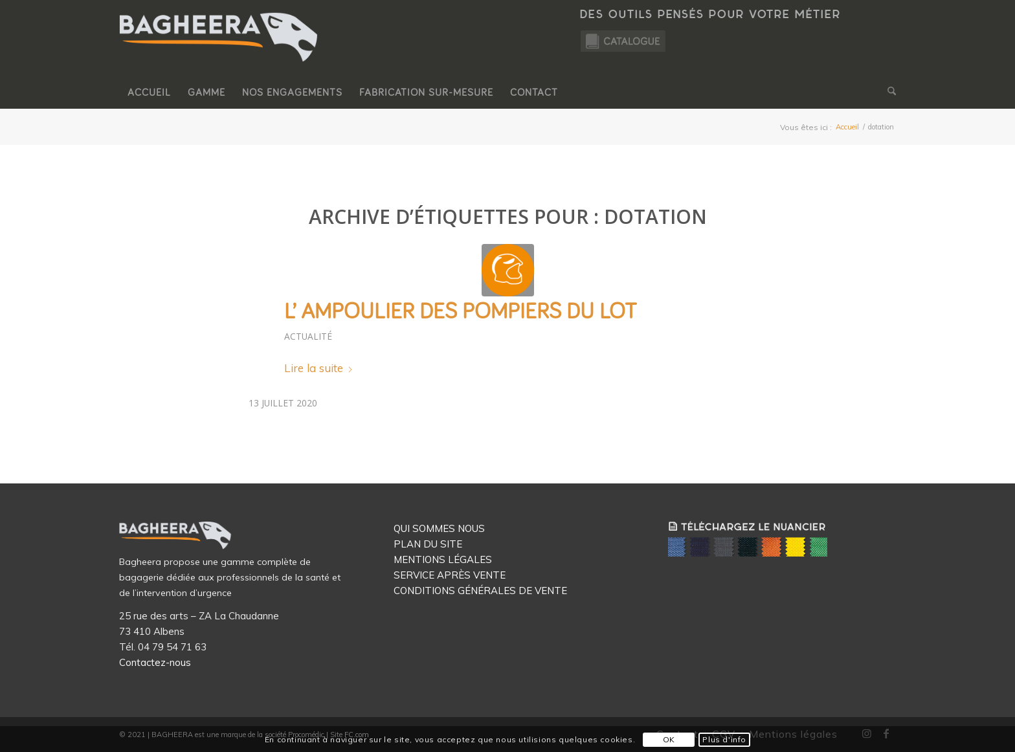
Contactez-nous (155, 662)
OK (669, 739)
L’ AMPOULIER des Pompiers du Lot (460, 312)
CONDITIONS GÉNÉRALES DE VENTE (480, 590)
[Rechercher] (887, 92)
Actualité (308, 336)
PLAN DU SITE (428, 544)
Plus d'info (724, 739)
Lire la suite (318, 368)
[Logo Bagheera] (219, 50)
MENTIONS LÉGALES (443, 559)
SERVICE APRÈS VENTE (450, 575)
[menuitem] (149, 92)
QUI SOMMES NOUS (439, 528)
